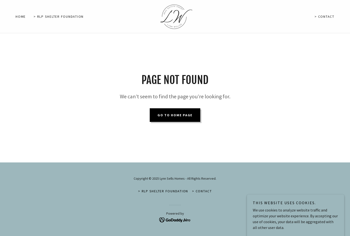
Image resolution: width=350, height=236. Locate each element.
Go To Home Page (175, 115)
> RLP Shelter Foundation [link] (59, 16)
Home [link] (21, 16)
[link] (175, 16)
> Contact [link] (324, 16)
